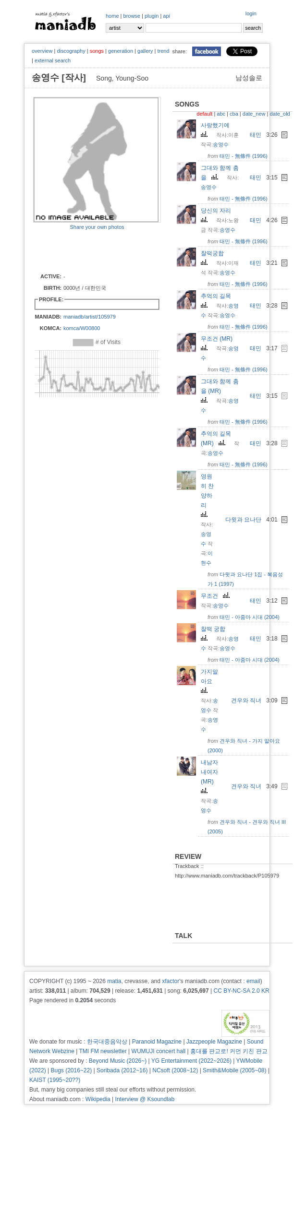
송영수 (221, 144)
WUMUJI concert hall (159, 1051)
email (253, 981)
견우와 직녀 (246, 700)
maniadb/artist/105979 (89, 317)
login (251, 13)
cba (234, 114)
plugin (152, 16)
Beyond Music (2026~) (118, 1060)
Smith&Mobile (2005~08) (234, 1070)
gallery (145, 51)
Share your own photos (97, 227)
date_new (254, 114)
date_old (280, 114)
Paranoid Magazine (157, 1041)
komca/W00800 (81, 328)
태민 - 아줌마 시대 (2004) (250, 617)
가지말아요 (209, 680)
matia (114, 981)
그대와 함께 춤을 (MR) (220, 390)
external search (53, 60)
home (112, 16)
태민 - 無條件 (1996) (244, 156)
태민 (255, 134)
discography (71, 51)
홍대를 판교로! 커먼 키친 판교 (229, 1051)
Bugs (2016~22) (71, 1070)
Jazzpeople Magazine (214, 1041)
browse (131, 16)
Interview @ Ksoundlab (145, 1099)
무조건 (216, 596)
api (166, 16)
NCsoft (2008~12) (175, 1070)
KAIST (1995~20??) (54, 1080)
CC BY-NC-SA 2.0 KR (241, 990)
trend (163, 51)
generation (120, 51)
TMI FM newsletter (102, 1051)
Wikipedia (98, 1099)
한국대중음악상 (107, 1041)
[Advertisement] (89, 251)
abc (221, 114)
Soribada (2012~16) (122, 1070)
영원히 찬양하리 (207, 495)
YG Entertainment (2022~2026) (191, 1060)
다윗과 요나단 (243, 519)
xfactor (170, 981)
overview (42, 51)
